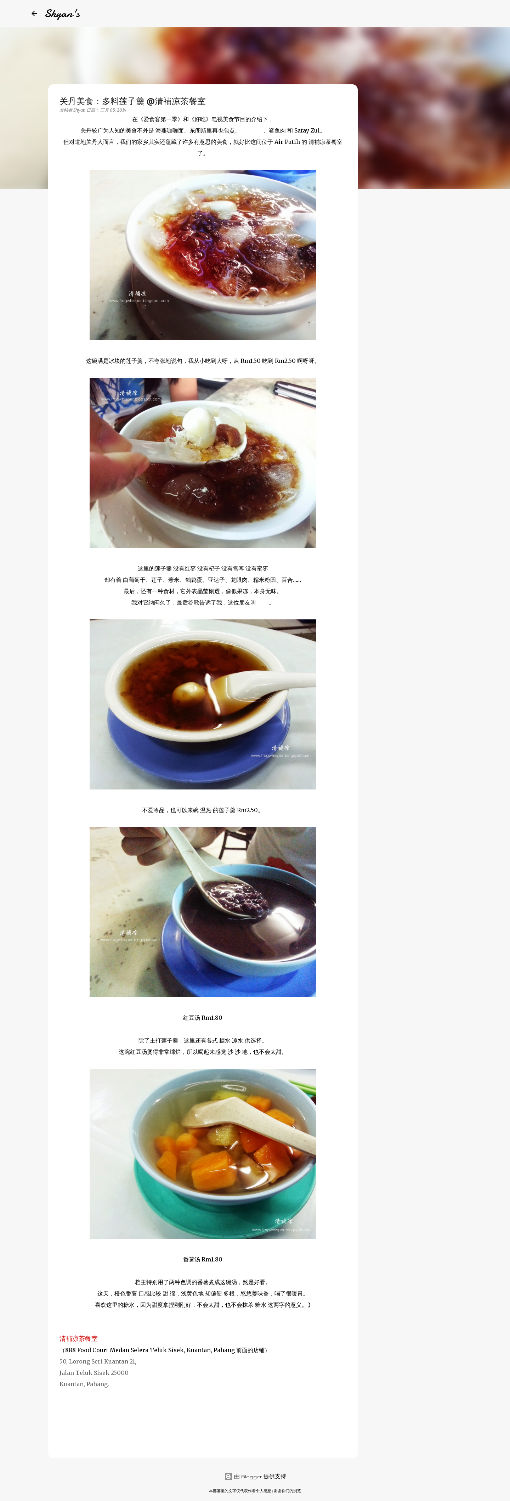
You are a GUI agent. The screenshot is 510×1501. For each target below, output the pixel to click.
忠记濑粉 (251, 130)
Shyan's (62, 13)
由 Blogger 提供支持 (255, 1476)
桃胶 (263, 602)
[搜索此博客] (443, 13)
